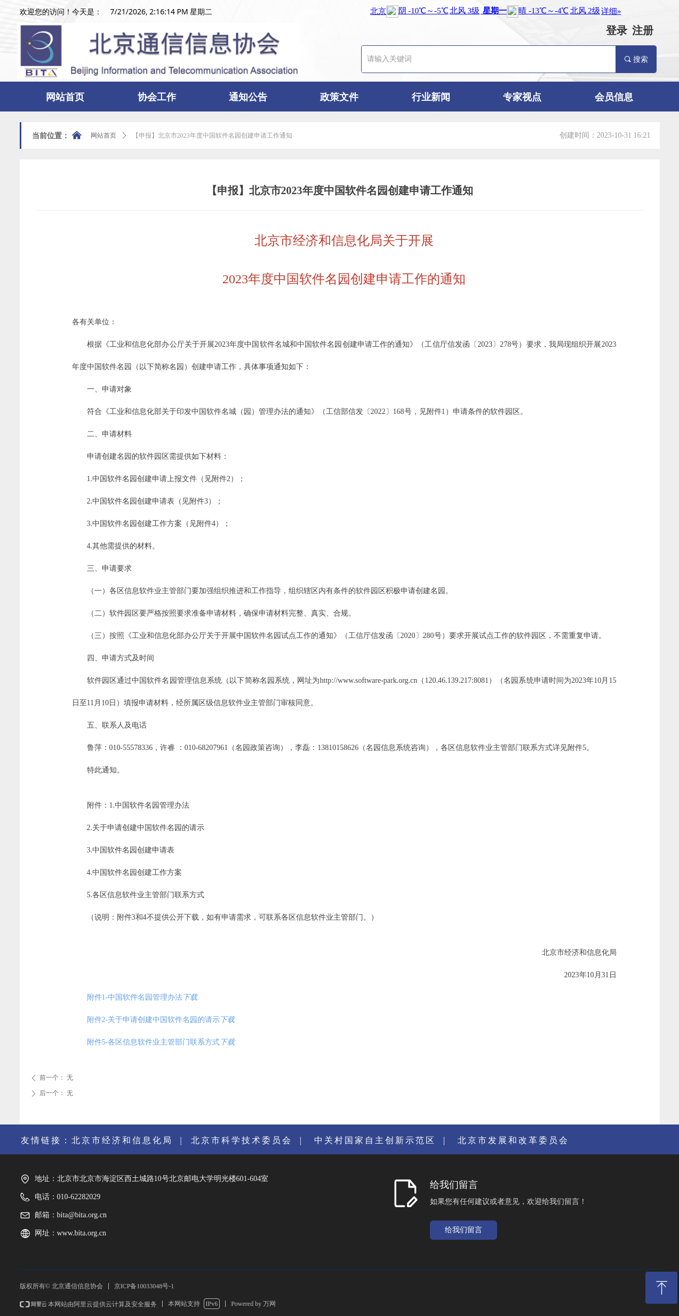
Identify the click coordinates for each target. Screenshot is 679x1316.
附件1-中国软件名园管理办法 (135, 997)
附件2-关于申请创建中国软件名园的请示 (153, 1020)
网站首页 (103, 135)
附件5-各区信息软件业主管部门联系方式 (153, 1042)
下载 (189, 997)
